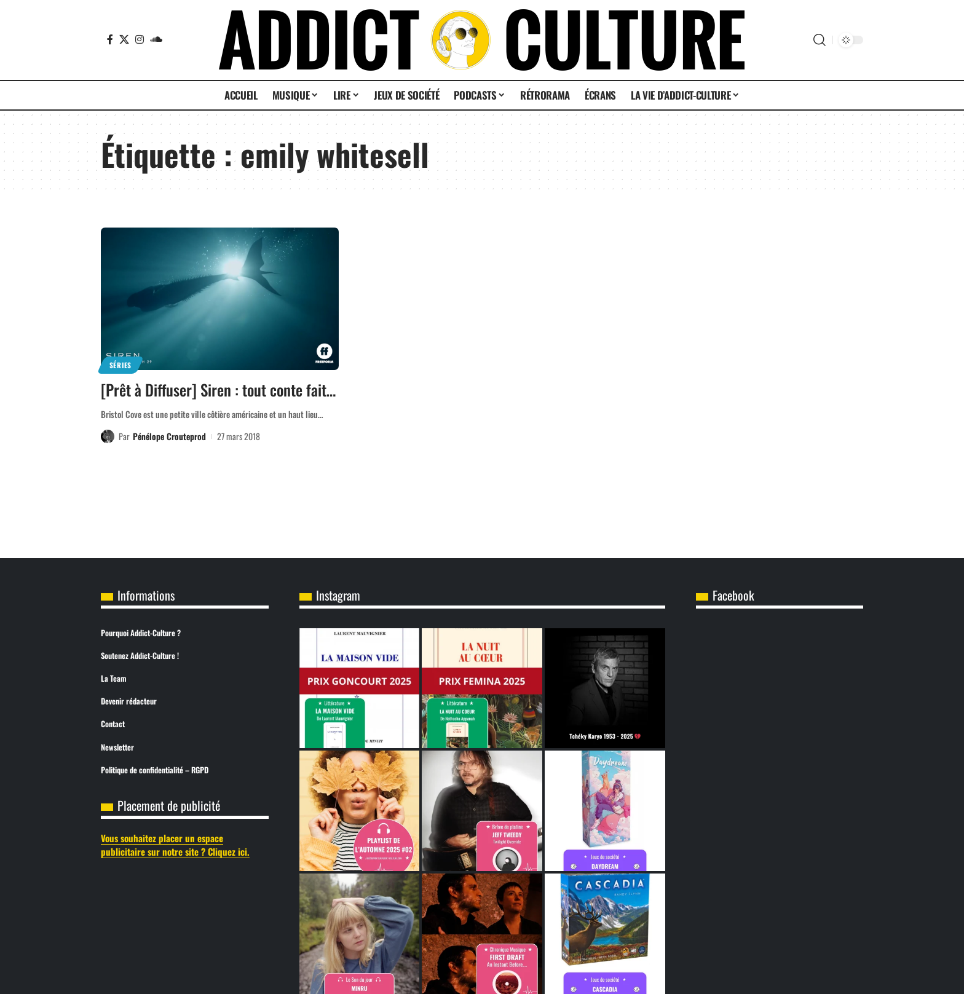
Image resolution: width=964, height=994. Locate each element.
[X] (124, 39)
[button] (819, 40)
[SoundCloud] (156, 39)
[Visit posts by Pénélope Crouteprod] (107, 436)
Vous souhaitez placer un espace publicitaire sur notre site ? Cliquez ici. (175, 845)
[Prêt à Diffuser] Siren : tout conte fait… (218, 389)
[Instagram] (139, 39)
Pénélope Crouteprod (169, 436)
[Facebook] (110, 39)
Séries (120, 365)
